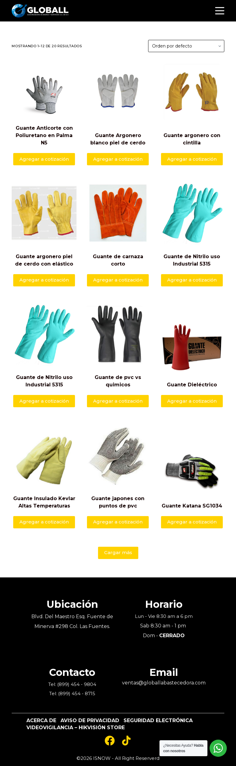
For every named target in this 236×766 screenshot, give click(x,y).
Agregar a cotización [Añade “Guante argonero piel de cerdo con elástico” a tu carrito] (44, 280)
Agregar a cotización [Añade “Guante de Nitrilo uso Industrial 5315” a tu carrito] (192, 280)
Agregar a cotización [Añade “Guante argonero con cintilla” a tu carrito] (192, 159)
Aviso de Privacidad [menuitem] (90, 720)
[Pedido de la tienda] (186, 46)
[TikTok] (126, 740)
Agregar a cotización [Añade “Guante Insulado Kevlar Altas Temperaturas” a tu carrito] (44, 522)
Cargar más (118, 552)
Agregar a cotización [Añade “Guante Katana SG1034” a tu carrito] (192, 522)
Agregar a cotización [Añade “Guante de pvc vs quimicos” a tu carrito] (118, 401)
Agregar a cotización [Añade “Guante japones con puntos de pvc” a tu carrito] (118, 522)
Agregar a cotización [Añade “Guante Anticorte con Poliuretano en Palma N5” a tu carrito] (44, 159)
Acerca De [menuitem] (41, 720)
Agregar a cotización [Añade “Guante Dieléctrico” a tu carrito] (192, 401)
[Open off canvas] (219, 10)
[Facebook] (110, 740)
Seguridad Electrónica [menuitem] (158, 720)
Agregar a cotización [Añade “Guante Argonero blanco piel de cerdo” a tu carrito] (118, 159)
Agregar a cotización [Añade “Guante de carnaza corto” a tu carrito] (118, 280)
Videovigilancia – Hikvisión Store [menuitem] (75, 727)
